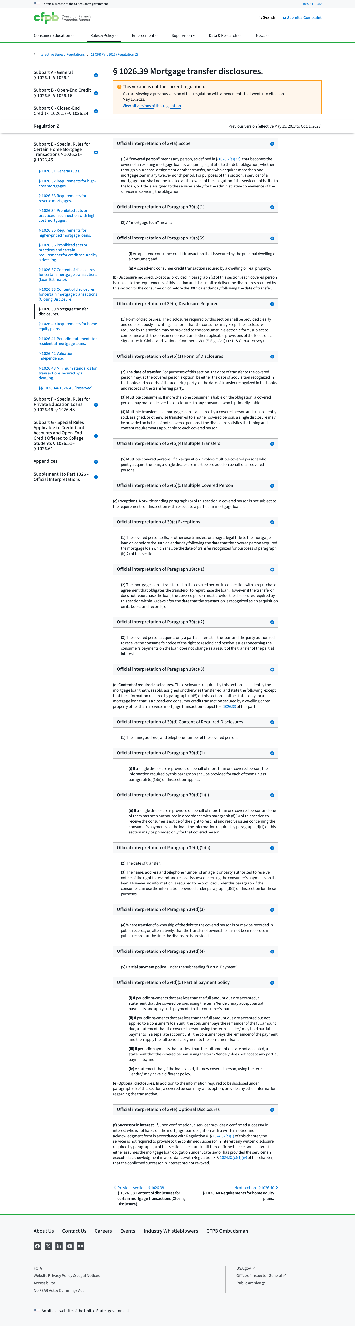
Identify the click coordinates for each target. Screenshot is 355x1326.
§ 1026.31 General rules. (59, 171)
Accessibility (44, 1283)
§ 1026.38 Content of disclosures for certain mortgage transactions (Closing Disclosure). (68, 294)
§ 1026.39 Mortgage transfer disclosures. (63, 311)
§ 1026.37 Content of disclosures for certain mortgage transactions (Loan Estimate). (68, 275)
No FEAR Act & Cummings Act (59, 1290)
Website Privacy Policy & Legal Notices (67, 1276)
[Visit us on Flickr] (80, 1245)
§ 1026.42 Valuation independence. (56, 356)
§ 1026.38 (140, 1187)
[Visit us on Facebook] (37, 1245)
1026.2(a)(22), (229, 159)
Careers (103, 1231)
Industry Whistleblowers (171, 1231)
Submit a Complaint (302, 18)
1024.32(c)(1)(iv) (233, 1158)
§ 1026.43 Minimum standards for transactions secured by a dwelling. (68, 373)
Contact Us (74, 1231)
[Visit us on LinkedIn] (59, 1245)
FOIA (38, 1268)
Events (127, 1231)
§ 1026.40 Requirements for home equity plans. (68, 326)
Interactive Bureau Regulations (61, 54)
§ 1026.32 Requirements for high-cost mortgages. (67, 183)
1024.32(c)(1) (223, 1136)
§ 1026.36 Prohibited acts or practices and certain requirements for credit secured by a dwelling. (68, 252)
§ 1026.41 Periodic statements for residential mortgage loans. (68, 341)
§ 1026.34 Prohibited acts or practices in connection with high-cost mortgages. (68, 215)
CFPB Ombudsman (227, 1231)
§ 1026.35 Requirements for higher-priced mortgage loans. (65, 232)
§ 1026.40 (254, 1187)
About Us (44, 1231)
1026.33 (229, 707)
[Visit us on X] (48, 1245)
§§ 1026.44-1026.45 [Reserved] (66, 388)
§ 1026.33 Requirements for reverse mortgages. (62, 198)
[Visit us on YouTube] (70, 1245)
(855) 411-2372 (312, 4)
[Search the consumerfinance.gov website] (266, 18)
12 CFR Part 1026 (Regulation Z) (114, 54)
